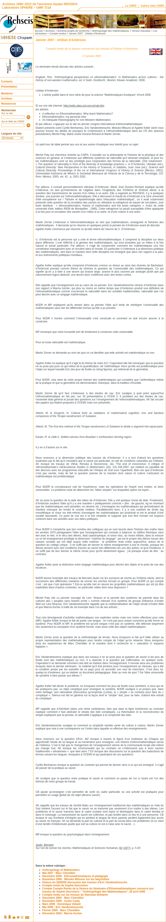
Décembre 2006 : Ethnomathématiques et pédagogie (75, 876)
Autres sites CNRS (152, 5)
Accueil (39, 30)
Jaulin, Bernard (44, 844)
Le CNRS (130, 5)
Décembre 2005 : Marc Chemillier (63, 897)
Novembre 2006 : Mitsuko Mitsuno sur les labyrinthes (75, 879)
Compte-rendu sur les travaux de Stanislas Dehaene (75, 894)
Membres (7, 93)
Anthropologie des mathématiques (110, 30)
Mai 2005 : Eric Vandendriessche (62, 907)
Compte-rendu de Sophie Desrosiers (65, 885)
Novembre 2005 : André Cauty (61, 901)
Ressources (8, 103)
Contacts (6, 81)
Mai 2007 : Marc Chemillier (58, 873)
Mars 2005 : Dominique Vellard (61, 904)
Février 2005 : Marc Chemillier (61, 910)
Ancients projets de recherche (73, 30)
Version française (141, 30)
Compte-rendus (58, 33)
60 (120, 848)
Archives (6, 98)
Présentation (9, 86)
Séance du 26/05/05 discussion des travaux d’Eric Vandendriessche (84, 882)
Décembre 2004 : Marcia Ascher (62, 913)
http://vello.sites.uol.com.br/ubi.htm (83, 105)
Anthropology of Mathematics (61, 869)
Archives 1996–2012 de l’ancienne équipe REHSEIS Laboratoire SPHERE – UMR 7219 (39, 5)
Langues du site (11, 133)
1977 (127, 848)
